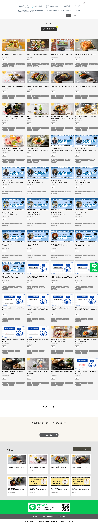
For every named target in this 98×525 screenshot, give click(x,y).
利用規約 (35, 516)
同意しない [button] (75, 15)
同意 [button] (68, 15)
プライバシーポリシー (36, 7)
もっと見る (49, 435)
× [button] (84, 3)
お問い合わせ (62, 516)
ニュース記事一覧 (82, 449)
